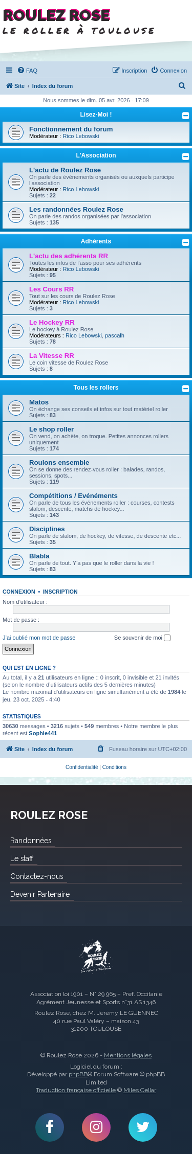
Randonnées (30, 840)
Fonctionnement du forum (71, 129)
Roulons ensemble (59, 462)
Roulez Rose (96, 956)
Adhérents (96, 241)
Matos (39, 402)
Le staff (21, 858)
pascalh (114, 335)
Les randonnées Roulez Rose (76, 209)
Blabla (39, 556)
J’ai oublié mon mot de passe (39, 638)
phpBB (78, 1074)
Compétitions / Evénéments (73, 496)
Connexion (19, 592)
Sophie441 (43, 733)
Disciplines (47, 529)
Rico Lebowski (80, 136)
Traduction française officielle (76, 1090)
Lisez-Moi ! (96, 114)
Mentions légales (128, 1055)
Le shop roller (51, 429)
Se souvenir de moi (142, 638)
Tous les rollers (96, 387)
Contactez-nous (36, 876)
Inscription (60, 592)
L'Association (96, 155)
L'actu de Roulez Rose (65, 170)
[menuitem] (27, 70)
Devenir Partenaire (40, 894)
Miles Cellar (139, 1090)
